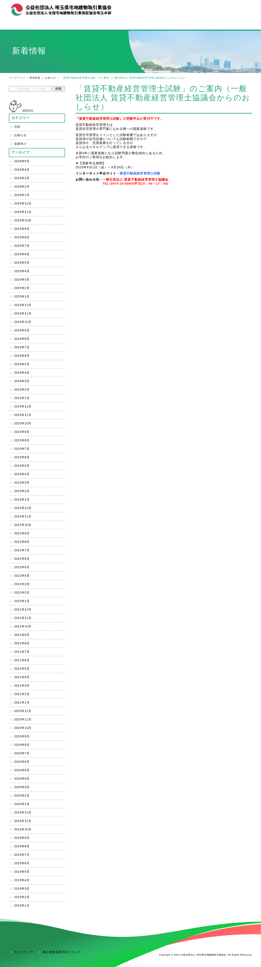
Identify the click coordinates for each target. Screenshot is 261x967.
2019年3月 (22, 888)
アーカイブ (20, 152)
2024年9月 (22, 330)
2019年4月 (22, 880)
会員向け (20, 143)
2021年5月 (22, 668)
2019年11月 (23, 821)
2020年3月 (22, 787)
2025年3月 (22, 279)
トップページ (17, 77)
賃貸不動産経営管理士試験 (140, 173)
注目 (17, 126)
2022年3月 (22, 584)
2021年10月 (23, 626)
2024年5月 (22, 364)
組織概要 (212, 8)
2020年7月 (22, 753)
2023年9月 (22, 431)
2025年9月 (22, 228)
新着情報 (35, 77)
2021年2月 (22, 694)
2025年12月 (23, 203)
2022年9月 (22, 533)
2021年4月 (22, 677)
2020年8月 (22, 744)
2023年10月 (23, 423)
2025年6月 (22, 254)
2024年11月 (23, 313)
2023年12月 (23, 406)
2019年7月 (22, 854)
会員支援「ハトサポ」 (214, 24)
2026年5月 (22, 161)
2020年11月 (23, 719)
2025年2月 (22, 288)
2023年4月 (22, 474)
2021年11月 (23, 618)
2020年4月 (22, 778)
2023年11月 (23, 415)
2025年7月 (22, 245)
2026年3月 (22, 178)
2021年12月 (23, 609)
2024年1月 (22, 398)
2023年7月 (22, 448)
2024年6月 (22, 355)
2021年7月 (22, 651)
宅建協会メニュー (47, 25)
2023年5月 (22, 465)
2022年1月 (22, 601)
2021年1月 (22, 702)
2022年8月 (22, 541)
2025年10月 (23, 220)
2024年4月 (22, 372)
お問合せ (228, 8)
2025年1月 (22, 296)
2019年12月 (23, 812)
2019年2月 (22, 897)
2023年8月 (22, 440)
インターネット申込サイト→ (98, 173)
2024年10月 (23, 322)
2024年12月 (23, 305)
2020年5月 (22, 770)
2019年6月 (22, 863)
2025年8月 (22, 237)
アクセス (244, 8)
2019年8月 (22, 846)
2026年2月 (22, 186)
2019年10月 (23, 829)
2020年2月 (22, 795)
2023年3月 (22, 482)
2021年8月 (22, 643)
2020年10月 (23, 728)
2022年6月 (22, 558)
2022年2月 (22, 592)
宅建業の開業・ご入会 (130, 24)
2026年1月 (22, 195)
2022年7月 (22, 550)
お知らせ (50, 77)
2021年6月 (22, 660)
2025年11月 (23, 212)
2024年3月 (22, 381)
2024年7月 (22, 347)
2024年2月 (22, 389)
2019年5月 (22, 871)
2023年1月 (22, 499)
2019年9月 (22, 837)
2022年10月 (23, 525)
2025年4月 (22, 271)
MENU (28, 110)
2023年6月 (22, 457)
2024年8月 (22, 338)
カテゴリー (20, 118)
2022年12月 (23, 508)
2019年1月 (22, 905)
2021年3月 (22, 685)
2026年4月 (22, 169)
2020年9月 (22, 736)
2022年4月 (22, 575)
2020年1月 (22, 804)
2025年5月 (22, 262)
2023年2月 (22, 491)
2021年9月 (22, 634)
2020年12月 (23, 711)
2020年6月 (22, 761)
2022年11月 (23, 516)
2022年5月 (22, 567)
